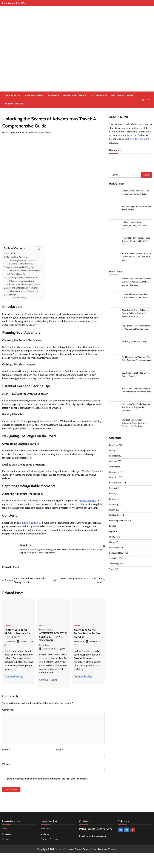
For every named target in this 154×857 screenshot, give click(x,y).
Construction (115, 473)
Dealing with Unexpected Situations (25, 284)
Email (59, 753)
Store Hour (99, 95)
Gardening (113, 505)
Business (53, 95)
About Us (6, 832)
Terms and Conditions (50, 842)
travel (94, 321)
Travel (16, 567)
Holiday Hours (14, 103)
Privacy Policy (47, 832)
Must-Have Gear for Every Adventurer (25, 270)
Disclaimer (45, 837)
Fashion (112, 489)
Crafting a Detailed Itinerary (22, 263)
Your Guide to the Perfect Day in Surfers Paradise (88, 633)
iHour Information (65, 852)
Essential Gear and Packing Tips (20, 267)
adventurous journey (30, 522)
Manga (112, 543)
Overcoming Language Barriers (22, 281)
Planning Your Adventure (17, 257)
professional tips (87, 500)
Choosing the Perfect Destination (23, 260)
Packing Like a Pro (18, 274)
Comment (8, 713)
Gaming (112, 499)
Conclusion (11, 294)
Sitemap (6, 842)
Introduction (11, 253)
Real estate (114, 548)
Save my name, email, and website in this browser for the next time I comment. (47, 782)
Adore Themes (109, 852)
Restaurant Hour (122, 95)
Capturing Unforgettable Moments (22, 287)
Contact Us (7, 837)
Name (6, 753)
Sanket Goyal (44, 132)
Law (111, 526)
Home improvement (75, 95)
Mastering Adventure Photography (24, 291)
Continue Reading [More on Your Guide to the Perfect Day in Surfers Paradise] (83, 676)
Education (113, 478)
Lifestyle (113, 537)
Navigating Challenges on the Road (21, 277)
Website (6, 767)
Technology (12, 95)
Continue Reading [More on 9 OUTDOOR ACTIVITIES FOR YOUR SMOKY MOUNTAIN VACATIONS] (48, 683)
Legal (111, 532)
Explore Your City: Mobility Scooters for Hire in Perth (18, 633)
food (111, 494)
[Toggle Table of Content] (37, 249)
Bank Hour (113, 445)
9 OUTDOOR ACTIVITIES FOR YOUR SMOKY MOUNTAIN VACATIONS (50, 637)
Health (112, 510)
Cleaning (113, 467)
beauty (112, 451)
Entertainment (34, 95)
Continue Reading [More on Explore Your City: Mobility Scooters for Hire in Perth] (14, 676)
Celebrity (113, 462)
